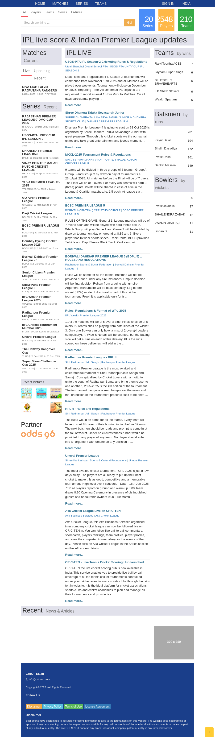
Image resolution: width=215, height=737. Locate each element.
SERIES (82, 3)
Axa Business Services (79, 515)
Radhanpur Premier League (118, 362)
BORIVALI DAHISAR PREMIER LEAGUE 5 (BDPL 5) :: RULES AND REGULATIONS (103, 258)
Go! (129, 22)
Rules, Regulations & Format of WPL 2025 (95, 310)
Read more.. (74, 105)
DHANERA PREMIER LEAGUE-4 (107, 121)
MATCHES (60, 3)
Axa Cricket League (107, 515)
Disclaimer (33, 706)
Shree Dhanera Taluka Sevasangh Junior (94, 112)
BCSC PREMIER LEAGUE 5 (85, 205)
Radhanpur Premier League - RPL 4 (91, 357)
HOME (40, 3)
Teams (49, 12)
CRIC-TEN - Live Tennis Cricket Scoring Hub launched (104, 562)
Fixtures (76, 12)
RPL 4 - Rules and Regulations (87, 408)
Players (35, 12)
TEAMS (101, 3)
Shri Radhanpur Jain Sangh (82, 362)
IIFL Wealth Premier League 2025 (86, 315)
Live (26, 71)
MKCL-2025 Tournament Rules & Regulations (98, 154)
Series (62, 12)
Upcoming (42, 71)
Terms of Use (73, 706)
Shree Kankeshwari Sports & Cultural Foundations (96, 460)
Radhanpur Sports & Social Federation (88, 264)
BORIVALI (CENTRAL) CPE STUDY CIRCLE (93, 210)
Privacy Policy (53, 706)
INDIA (186, 3)
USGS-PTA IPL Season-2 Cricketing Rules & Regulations (106, 61)
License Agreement (97, 706)
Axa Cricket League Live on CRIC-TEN (93, 511)
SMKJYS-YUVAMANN (79, 159)
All (24, 12)
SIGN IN (168, 3)
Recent (39, 78)
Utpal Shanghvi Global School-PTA (86, 66)
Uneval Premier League (82, 455)
